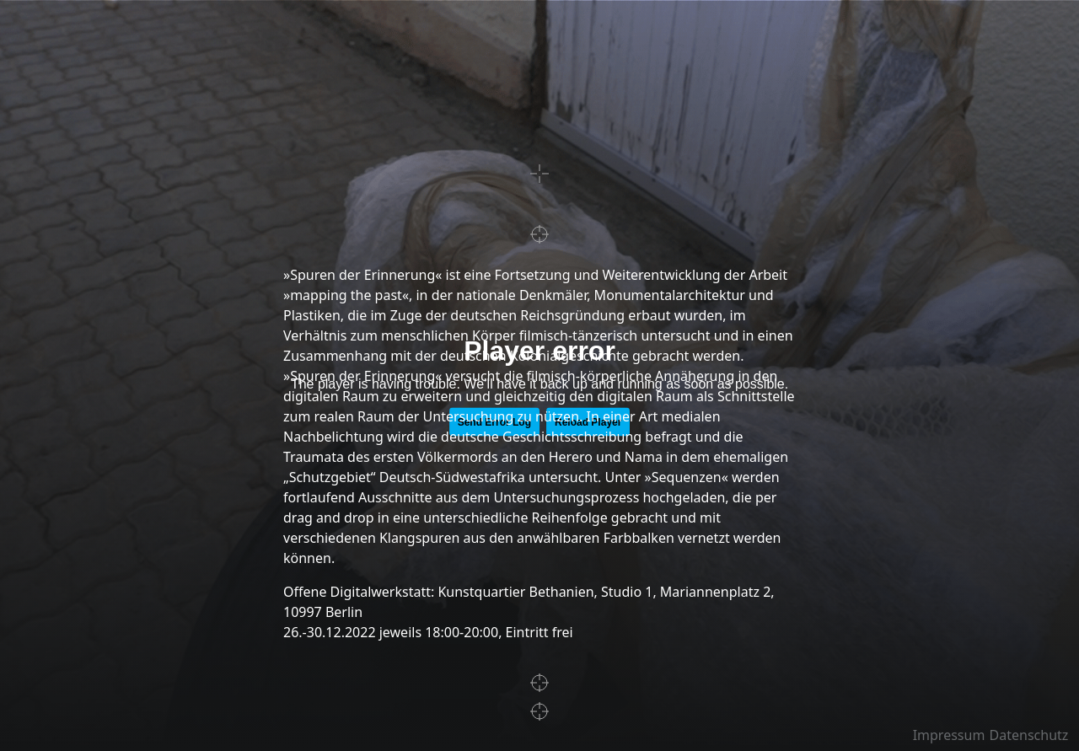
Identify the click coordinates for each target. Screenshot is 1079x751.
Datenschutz (1029, 735)
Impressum (949, 735)
